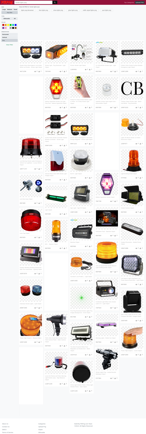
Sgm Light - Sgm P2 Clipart (93, 207)
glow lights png (73, 10)
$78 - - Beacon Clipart (59, 242)
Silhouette (7, 18)
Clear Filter (9, 44)
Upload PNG (140, 2)
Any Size (9, 12)
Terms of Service (7, 432)
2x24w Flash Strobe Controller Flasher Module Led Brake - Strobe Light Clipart (56, 139)
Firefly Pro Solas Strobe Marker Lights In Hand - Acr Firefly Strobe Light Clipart (81, 101)
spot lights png (106, 10)
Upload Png (42, 426)
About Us (5, 424)
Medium (9, 9)
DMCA (4, 429)
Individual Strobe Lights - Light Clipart (30, 302)
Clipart (40, 429)
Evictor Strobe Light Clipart (78, 65)
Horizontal (5, 34)
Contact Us (5, 426)
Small (15, 9)
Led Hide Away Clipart (26, 198)
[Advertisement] (76, 25)
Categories (41, 424)
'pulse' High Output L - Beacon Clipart (30, 336)
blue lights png (43, 10)
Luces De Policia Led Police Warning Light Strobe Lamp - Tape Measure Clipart (63, 375)
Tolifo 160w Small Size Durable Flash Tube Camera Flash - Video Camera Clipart (63, 337)
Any (3, 40)
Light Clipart (56, 208)
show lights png (58, 10)
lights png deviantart (27, 10)
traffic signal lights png (90, 10)
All (15, 18)
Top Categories (129, 2)
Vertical (4, 37)
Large (4, 9)
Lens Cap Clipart (24, 232)
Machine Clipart (89, 241)
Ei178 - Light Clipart (91, 173)
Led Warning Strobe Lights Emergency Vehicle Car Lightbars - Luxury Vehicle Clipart (31, 162)
